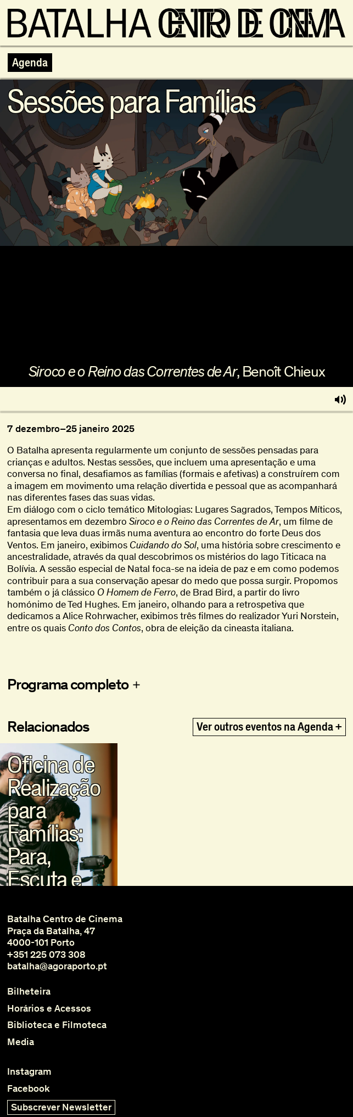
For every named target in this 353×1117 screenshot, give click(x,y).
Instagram (29, 1071)
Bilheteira (29, 991)
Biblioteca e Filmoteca (57, 1025)
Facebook (28, 1088)
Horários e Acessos (49, 1008)
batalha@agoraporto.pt (57, 966)
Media (20, 1042)
